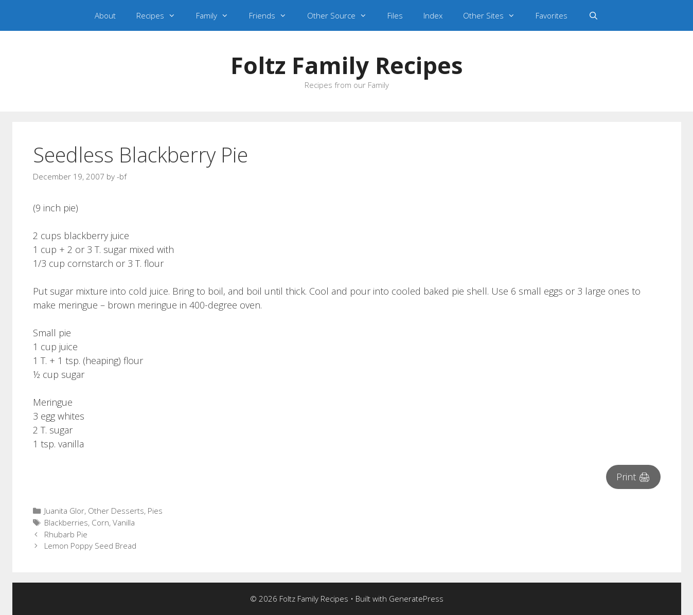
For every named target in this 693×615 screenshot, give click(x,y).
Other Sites (494, 15)
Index (432, 15)
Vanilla (124, 522)
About (105, 15)
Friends (273, 15)
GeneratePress (416, 598)
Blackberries (66, 522)
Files (395, 15)
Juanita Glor (64, 510)
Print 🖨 (633, 477)
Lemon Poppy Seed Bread (90, 545)
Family (217, 15)
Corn (100, 522)
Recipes (161, 15)
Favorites (551, 15)
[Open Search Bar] (593, 15)
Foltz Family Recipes (346, 65)
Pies (155, 510)
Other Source (342, 15)
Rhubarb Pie (65, 534)
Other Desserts (116, 510)
